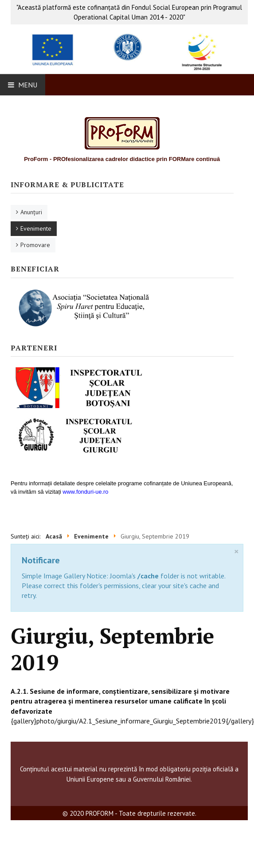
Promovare (35, 245)
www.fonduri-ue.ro (85, 491)
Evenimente (35, 228)
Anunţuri (31, 212)
